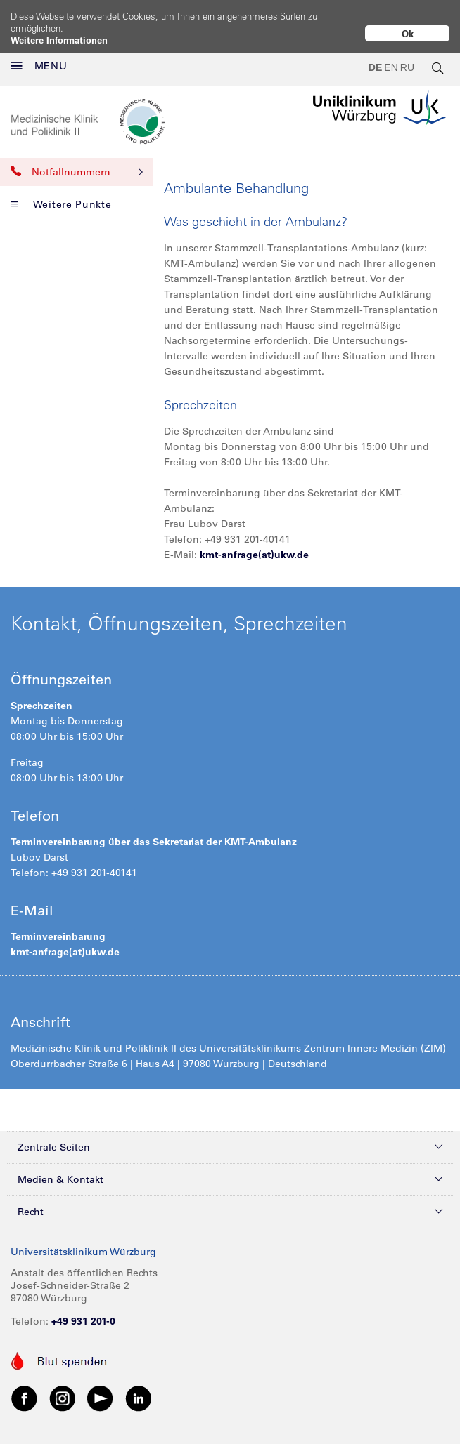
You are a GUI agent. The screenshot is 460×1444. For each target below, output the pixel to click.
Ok (408, 33)
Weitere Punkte (61, 193)
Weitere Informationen (59, 40)
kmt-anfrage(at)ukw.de (254, 543)
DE (375, 56)
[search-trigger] (438, 56)
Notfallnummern (77, 160)
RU (407, 56)
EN (390, 56)
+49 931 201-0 (83, 1310)
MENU (39, 54)
